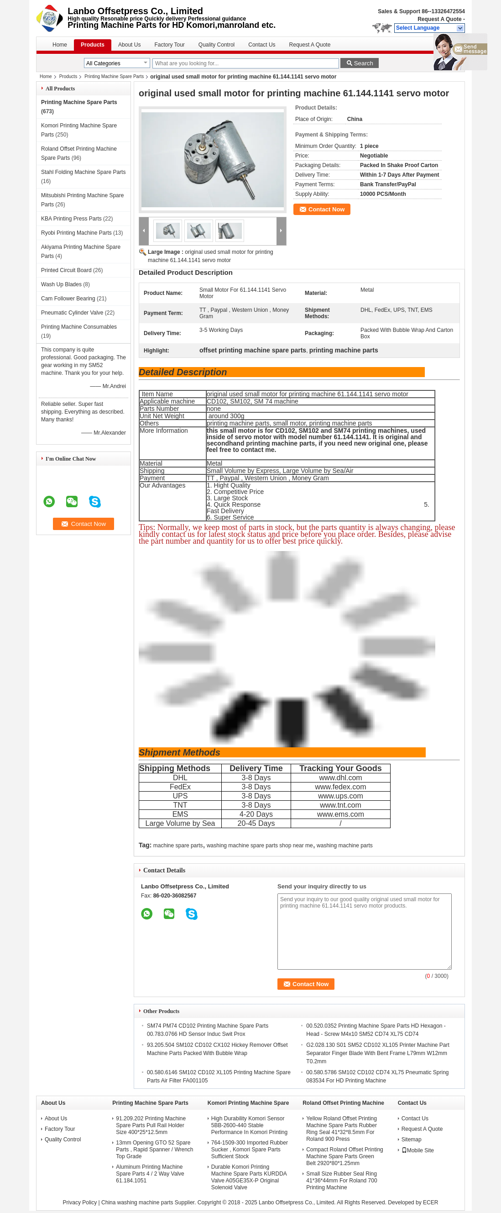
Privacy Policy (80, 1202)
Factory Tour (169, 45)
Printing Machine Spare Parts (114, 76)
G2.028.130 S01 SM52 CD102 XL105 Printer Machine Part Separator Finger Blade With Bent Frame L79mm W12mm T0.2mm (377, 1053)
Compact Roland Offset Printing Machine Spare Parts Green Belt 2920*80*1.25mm (344, 1156)
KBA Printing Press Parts (71, 218)
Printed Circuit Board (66, 270)
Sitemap (412, 1139)
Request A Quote (439, 19)
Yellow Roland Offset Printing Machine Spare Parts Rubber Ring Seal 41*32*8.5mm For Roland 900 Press (341, 1128)
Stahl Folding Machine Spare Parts (83, 172)
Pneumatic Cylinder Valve (72, 313)
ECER (430, 1202)
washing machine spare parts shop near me (260, 845)
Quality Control (216, 45)
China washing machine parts (137, 1202)
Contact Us (261, 45)
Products (92, 45)
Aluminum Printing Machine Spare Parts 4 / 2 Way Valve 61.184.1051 (150, 1174)
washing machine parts (345, 845)
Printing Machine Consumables (79, 327)
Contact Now (326, 209)
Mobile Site (418, 1150)
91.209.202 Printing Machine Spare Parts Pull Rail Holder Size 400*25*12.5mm (151, 1125)
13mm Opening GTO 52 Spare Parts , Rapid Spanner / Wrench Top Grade (154, 1149)
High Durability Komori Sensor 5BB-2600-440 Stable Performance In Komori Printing (249, 1125)
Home (59, 45)
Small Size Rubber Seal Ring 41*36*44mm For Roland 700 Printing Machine (341, 1181)
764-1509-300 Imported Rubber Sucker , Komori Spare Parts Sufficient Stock (249, 1149)
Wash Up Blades (61, 284)
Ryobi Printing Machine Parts (76, 233)
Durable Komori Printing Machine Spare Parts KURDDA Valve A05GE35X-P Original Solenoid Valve (249, 1177)
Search (363, 63)
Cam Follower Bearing (68, 298)
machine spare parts (178, 845)
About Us (129, 45)
